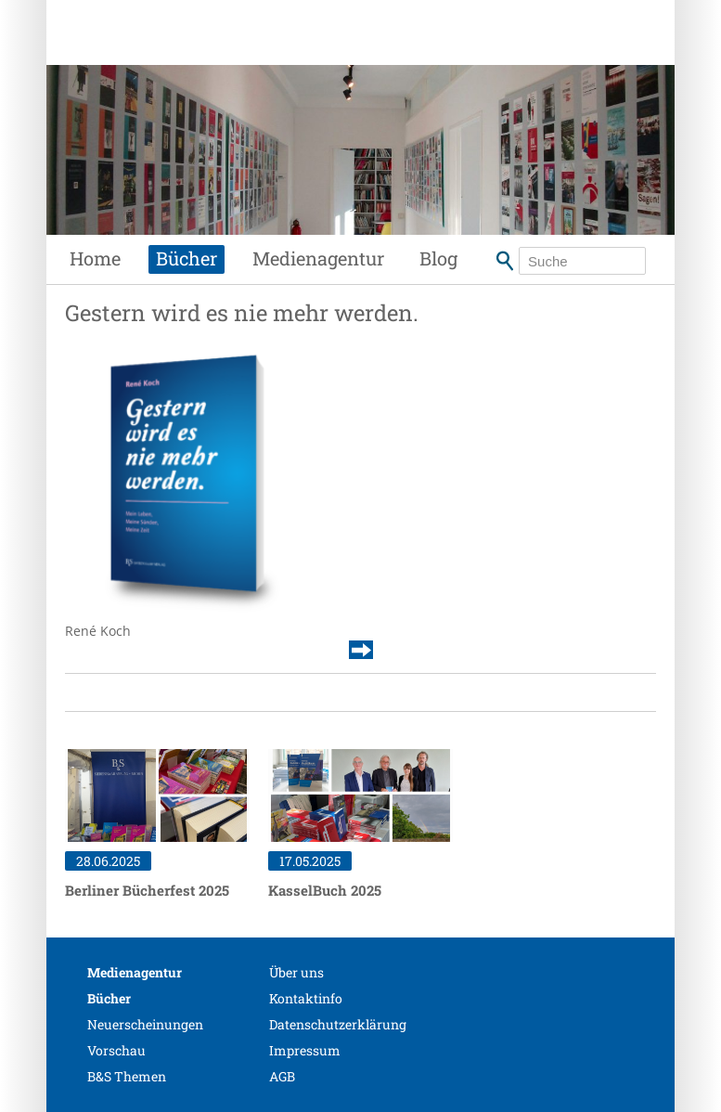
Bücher (186, 258)
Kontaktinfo (305, 998)
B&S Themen (126, 1076)
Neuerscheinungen (145, 1024)
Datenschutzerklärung (337, 1024)
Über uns (296, 972)
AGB (282, 1076)
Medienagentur (318, 258)
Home (95, 258)
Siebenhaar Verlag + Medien (206, 51)
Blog (438, 258)
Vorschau (116, 1050)
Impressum (305, 1050)
